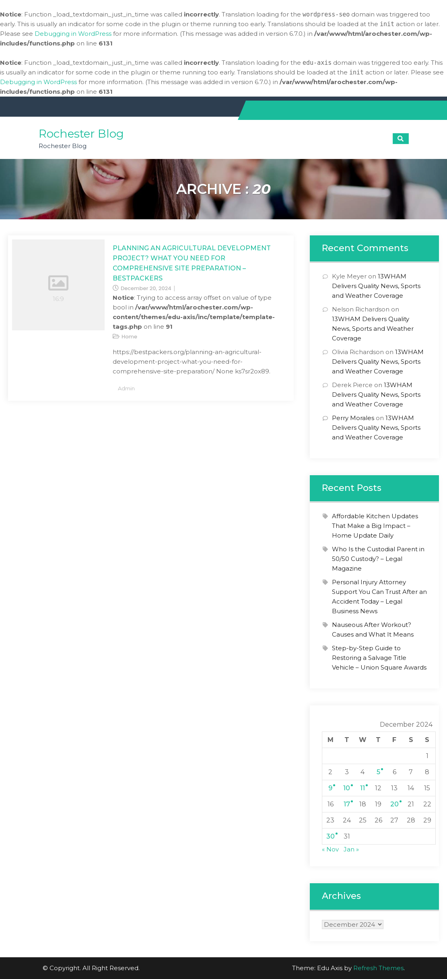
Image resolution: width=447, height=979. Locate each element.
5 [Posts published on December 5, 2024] (378, 772)
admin (126, 388)
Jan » (351, 849)
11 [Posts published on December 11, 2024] (362, 788)
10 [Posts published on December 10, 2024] (346, 788)
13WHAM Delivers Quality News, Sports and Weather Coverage (376, 285)
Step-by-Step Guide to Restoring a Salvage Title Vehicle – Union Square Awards (379, 657)
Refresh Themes (378, 968)
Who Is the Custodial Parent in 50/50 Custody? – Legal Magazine (378, 558)
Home (129, 336)
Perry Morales (353, 418)
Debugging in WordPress (73, 33)
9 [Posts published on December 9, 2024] (330, 788)
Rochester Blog (81, 133)
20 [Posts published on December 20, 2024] (394, 804)
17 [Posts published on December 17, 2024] (347, 804)
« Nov (330, 849)
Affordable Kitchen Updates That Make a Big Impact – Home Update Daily (375, 525)
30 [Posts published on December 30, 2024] (330, 836)
